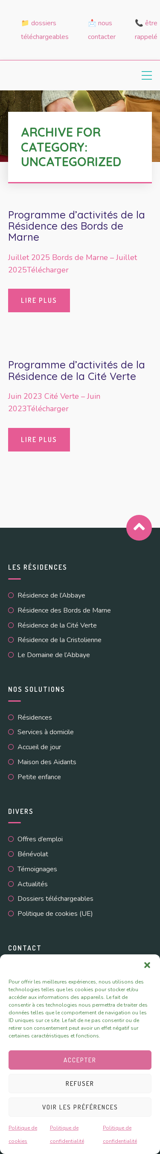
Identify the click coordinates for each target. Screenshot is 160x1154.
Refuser (80, 1083)
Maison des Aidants (46, 762)
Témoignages (37, 869)
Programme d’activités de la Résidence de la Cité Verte (76, 370)
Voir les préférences (80, 1107)
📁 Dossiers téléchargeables (45, 30)
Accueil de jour (39, 747)
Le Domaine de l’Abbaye (53, 655)
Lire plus (39, 300)
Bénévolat (32, 854)
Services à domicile (45, 732)
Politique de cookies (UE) (55, 913)
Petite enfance (39, 777)
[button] (147, 965)
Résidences (34, 717)
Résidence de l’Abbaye (51, 595)
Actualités (32, 884)
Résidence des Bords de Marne (64, 610)
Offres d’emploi (40, 839)
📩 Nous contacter (102, 30)
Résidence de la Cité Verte (57, 625)
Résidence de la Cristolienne (59, 640)
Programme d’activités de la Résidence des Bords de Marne (76, 226)
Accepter (80, 1060)
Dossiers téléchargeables (55, 898)
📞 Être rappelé (146, 30)
